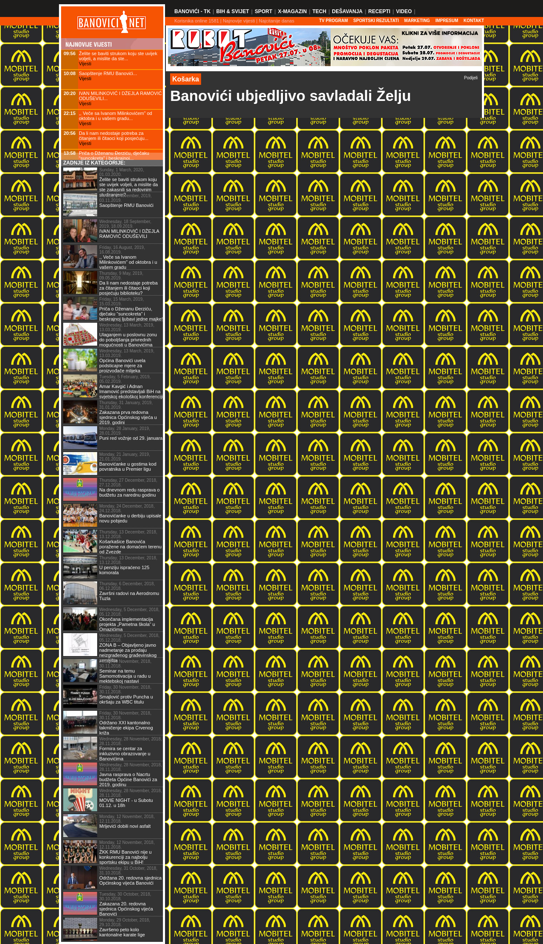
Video (403, 11)
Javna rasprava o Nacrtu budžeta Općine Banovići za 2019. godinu (128, 779)
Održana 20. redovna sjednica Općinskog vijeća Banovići (130, 880)
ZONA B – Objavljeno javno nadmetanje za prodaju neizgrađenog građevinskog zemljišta (128, 652)
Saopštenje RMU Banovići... (108, 73)
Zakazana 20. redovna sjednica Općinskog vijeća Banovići (126, 908)
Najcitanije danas (276, 20)
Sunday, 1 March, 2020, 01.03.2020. (121, 172)
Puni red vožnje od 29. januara (130, 438)
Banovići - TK (192, 11)
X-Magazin (292, 11)
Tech (319, 11)
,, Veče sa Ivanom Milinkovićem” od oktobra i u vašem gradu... (115, 116)
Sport (263, 11)
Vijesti (85, 63)
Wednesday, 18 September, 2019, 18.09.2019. (125, 224)
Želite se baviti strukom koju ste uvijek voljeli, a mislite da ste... (118, 56)
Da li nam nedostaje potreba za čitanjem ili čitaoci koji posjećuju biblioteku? (128, 288)
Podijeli (471, 77)
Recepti (379, 11)
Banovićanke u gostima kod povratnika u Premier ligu (128, 466)
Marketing (417, 20)
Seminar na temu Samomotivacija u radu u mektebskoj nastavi (125, 676)
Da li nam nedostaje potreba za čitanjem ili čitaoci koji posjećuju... (113, 136)
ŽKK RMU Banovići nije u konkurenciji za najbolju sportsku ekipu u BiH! (125, 857)
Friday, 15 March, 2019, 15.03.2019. (121, 301)
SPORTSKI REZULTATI (376, 20)
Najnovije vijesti (239, 20)
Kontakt (474, 20)
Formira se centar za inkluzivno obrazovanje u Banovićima (124, 753)
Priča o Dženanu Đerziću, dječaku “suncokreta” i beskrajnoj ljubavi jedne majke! (131, 313)
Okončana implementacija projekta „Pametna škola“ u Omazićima (127, 624)
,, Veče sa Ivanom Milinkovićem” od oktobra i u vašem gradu (128, 262)
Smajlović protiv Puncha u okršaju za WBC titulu (126, 699)
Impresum (446, 20)
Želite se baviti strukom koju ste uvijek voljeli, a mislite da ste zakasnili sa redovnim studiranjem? (128, 187)
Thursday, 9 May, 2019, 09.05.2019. (121, 275)
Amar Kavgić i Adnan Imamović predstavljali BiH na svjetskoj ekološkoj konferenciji (131, 391)
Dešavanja (347, 11)
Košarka (185, 79)
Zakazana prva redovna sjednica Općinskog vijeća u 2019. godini (128, 417)
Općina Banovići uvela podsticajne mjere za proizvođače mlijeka (122, 365)
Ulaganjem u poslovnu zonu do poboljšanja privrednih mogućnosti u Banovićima (128, 339)
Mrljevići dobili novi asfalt (125, 826)
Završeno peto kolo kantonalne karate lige (122, 932)
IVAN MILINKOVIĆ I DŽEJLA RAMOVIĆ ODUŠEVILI (129, 234)
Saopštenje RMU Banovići (126, 205)
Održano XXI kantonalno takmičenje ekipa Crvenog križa (126, 727)
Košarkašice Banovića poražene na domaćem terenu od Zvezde (130, 546)
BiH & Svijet (232, 11)
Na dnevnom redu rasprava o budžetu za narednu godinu (129, 492)
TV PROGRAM (333, 20)
